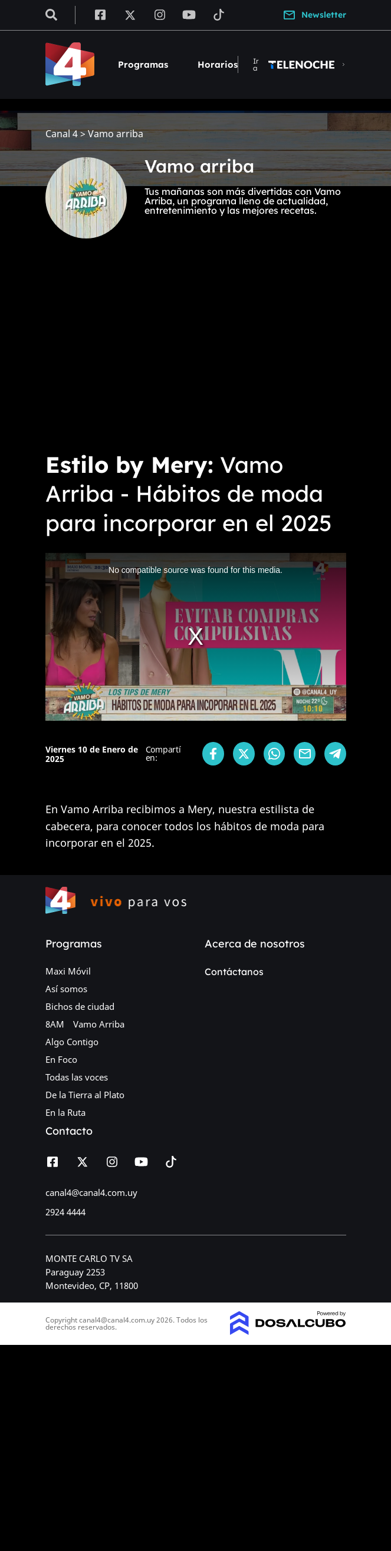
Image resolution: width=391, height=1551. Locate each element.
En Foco (61, 1059)
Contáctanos (234, 971)
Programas (143, 64)
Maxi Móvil (68, 971)
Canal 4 (61, 134)
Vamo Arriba (98, 1024)
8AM (54, 1024)
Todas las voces (76, 1077)
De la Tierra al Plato (84, 1095)
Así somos (66, 989)
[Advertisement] (195, 353)
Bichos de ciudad (79, 1006)
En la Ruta (65, 1112)
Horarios (218, 64)
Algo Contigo (71, 1042)
